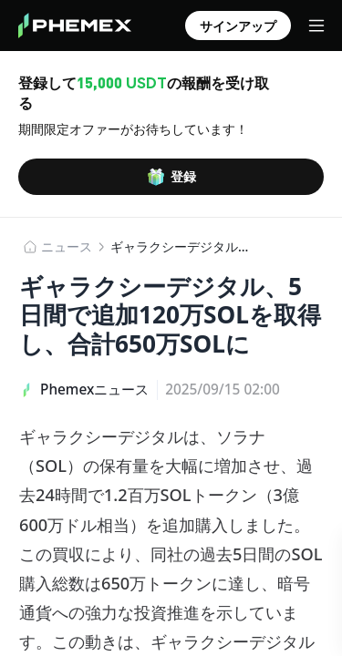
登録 (171, 177)
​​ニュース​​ (66, 246)
